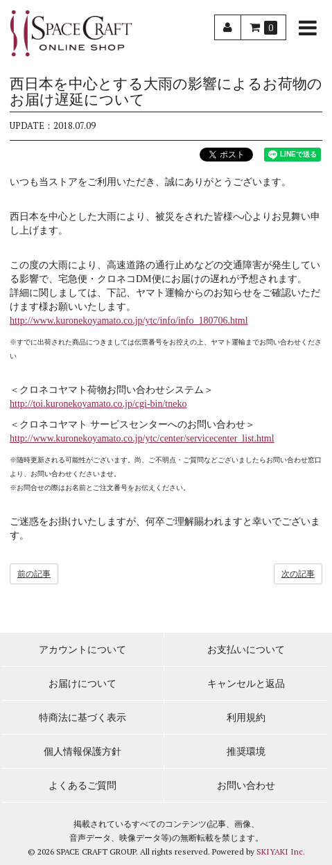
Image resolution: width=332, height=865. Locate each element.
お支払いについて (246, 650)
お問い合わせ (246, 785)
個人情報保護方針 (82, 751)
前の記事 (34, 574)
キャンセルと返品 (246, 684)
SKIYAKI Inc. (280, 851)
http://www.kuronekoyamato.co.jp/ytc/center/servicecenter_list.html (142, 438)
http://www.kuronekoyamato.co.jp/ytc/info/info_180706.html (129, 320)
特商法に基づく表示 (82, 718)
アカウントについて (82, 650)
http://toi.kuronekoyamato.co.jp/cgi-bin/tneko (98, 404)
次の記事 (298, 574)
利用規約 (246, 718)
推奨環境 (246, 751)
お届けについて (82, 684)
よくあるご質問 (82, 785)
